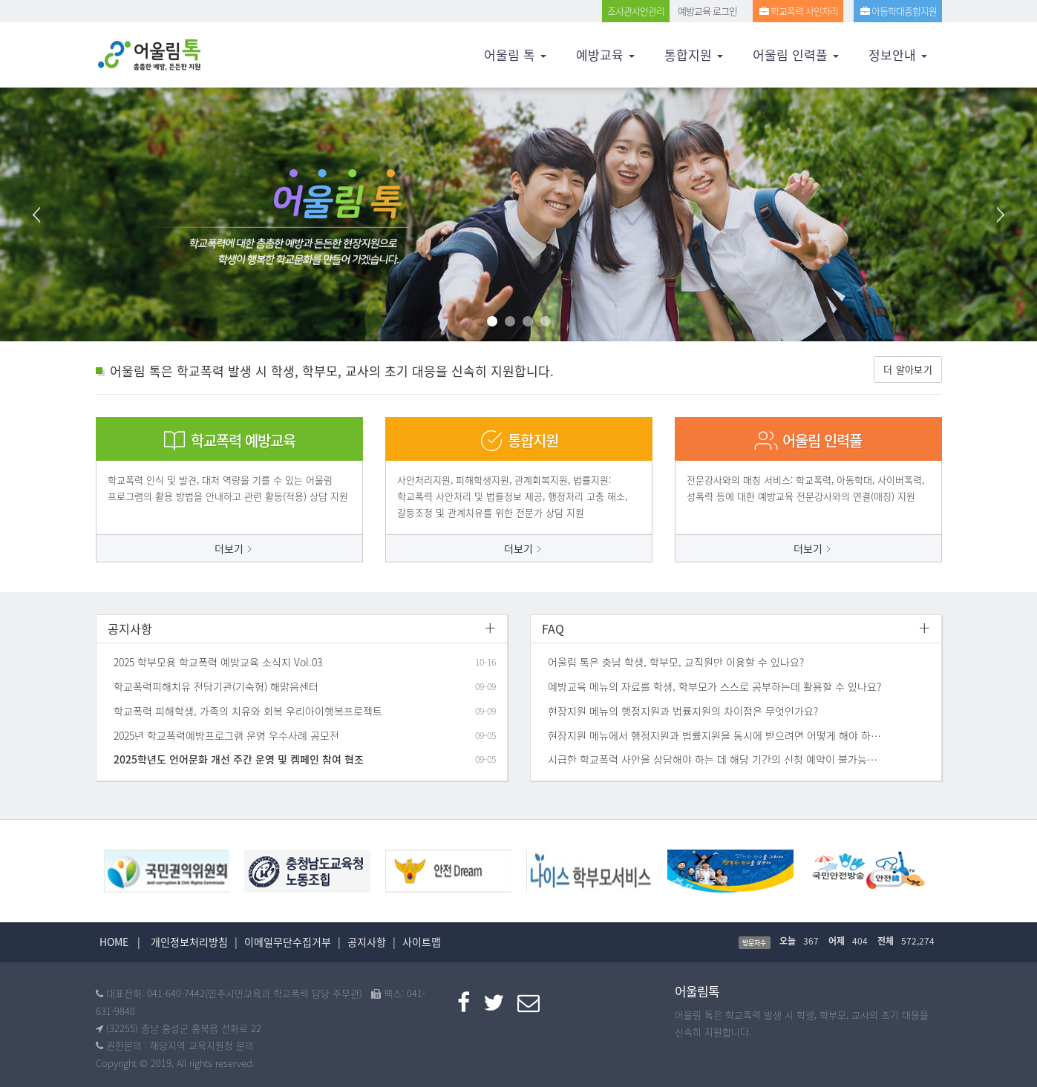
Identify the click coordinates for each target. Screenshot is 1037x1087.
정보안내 (897, 54)
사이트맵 (421, 941)
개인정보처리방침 (189, 941)
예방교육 (605, 54)
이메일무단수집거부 (287, 941)
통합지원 (693, 54)
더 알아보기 (907, 369)
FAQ (553, 628)
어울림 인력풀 (796, 54)
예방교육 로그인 (707, 11)
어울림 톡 (515, 54)
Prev (37, 214)
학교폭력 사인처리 (798, 11)
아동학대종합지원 (898, 11)
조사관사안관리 (635, 11)
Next (1000, 214)
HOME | (119, 941)
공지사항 (130, 628)
